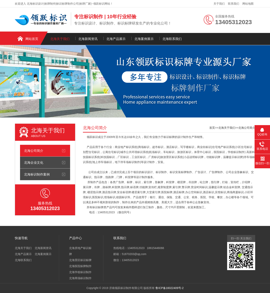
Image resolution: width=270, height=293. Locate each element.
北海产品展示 (116, 39)
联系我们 (233, 3)
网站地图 (248, 3)
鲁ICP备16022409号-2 (169, 288)
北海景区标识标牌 (80, 260)
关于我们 (219, 3)
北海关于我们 (60, 39)
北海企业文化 (33, 162)
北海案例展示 (144, 39)
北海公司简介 (33, 150)
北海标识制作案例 (37, 174)
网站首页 (31, 39)
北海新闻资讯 (88, 39)
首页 (212, 127)
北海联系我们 (172, 39)
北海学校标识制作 (80, 272)
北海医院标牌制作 (80, 266)
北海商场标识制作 (80, 278)
